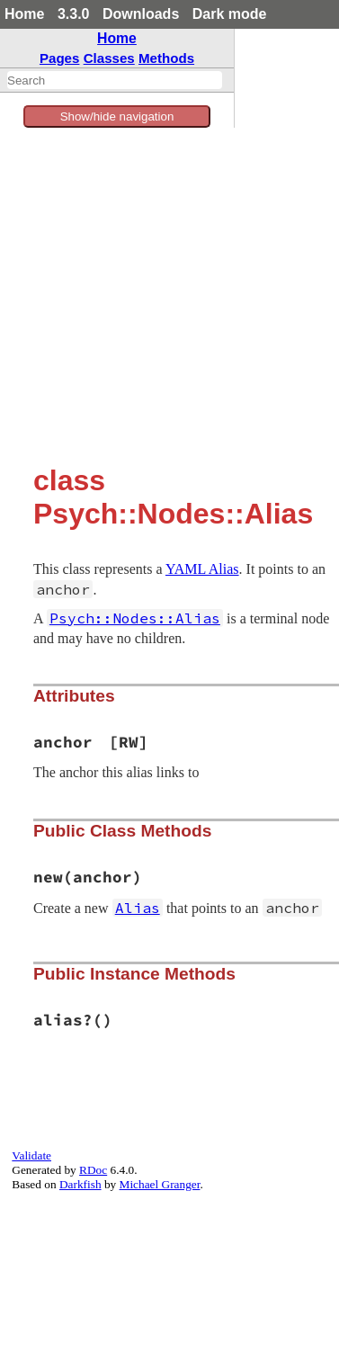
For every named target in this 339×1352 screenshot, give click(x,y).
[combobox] (114, 80)
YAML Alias (202, 569)
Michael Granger (160, 1184)
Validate (31, 1155)
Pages (60, 58)
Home (24, 14)
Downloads (141, 14)
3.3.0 (74, 14)
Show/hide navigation (117, 116)
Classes (109, 58)
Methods (166, 58)
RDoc (93, 1170)
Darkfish (80, 1184)
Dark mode (229, 14)
